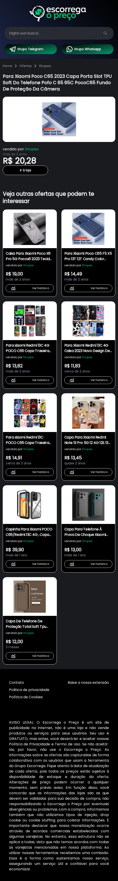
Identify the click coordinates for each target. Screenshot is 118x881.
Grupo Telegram (26, 49)
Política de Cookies (26, 697)
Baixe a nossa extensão (88, 682)
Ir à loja (25, 170)
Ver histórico (29, 288)
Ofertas (25, 66)
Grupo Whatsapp (83, 49)
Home (7, 66)
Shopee (45, 66)
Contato (16, 682)
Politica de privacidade (29, 689)
